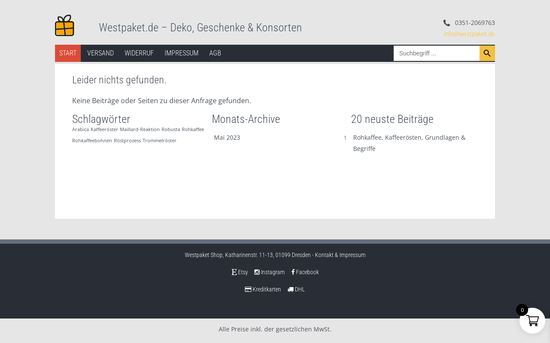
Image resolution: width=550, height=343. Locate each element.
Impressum (182, 53)
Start (67, 53)
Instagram (269, 272)
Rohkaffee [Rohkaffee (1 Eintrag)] (193, 129)
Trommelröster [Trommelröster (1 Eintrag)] (160, 141)
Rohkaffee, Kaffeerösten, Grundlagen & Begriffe (409, 143)
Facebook (305, 272)
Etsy (240, 272)
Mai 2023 (227, 137)
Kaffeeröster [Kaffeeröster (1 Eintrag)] (104, 129)
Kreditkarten (263, 289)
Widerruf (139, 53)
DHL (296, 289)
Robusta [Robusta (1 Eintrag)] (171, 129)
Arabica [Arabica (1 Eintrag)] (80, 129)
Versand (100, 53)
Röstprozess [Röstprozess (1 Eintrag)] (127, 141)
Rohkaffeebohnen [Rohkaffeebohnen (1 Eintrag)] (92, 141)
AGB (215, 53)
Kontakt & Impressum (340, 254)
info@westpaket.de (469, 34)
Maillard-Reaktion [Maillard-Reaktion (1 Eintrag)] (140, 129)
